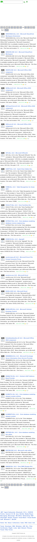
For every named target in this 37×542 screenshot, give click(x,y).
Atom (30, 522)
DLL (27, 526)
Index (22, 522)
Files (30, 526)
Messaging (3, 515)
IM (14, 514)
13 (20, 27)
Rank (6, 30)
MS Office (19, 515)
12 (17, 27)
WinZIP (14, 519)
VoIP (1, 519)
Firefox (2, 514)
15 (25, 27)
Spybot (10, 517)
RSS (26, 522)
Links (15, 528)
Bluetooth (19, 512)
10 (12, 27)
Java (17, 514)
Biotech (23, 528)
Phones (29, 528)
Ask (33, 522)
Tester (2, 526)
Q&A (19, 528)
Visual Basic (23, 517)
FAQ (6, 529)
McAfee (22, 514)
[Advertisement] (18, 14)
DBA (13, 526)
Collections (16, 522)
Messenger (11, 515)
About (10, 522)
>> (33, 27)
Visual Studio (31, 517)
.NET (1, 512)
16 (28, 27)
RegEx (11, 528)
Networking (26, 515)
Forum (11, 529)
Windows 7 (7, 519)
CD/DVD (30, 512)
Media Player (29, 514)
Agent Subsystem (9, 512)
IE (12, 514)
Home (2, 522)
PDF (32, 515)
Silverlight (3, 517)
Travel (2, 529)
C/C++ (25, 512)
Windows (19, 526)
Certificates (4, 528)
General (8, 514)
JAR (24, 526)
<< (1, 27)
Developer (8, 526)
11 (15, 27)
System (15, 517)
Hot (6, 522)
